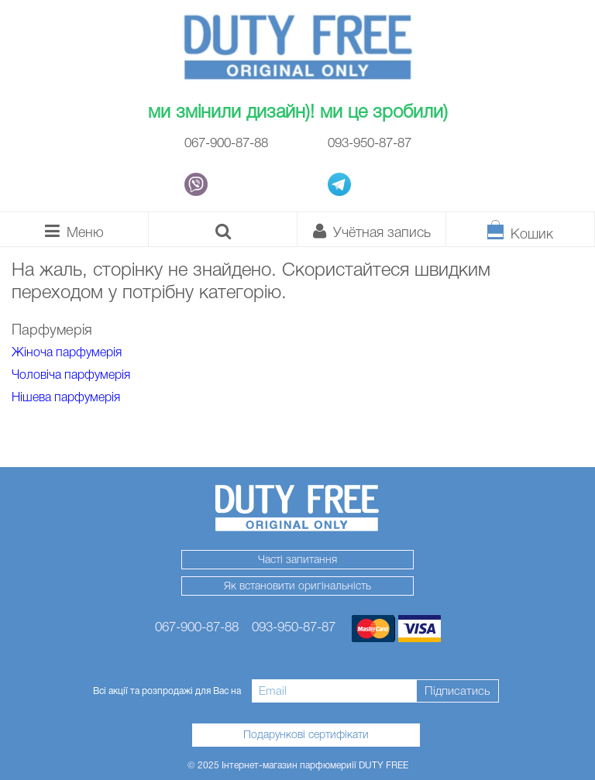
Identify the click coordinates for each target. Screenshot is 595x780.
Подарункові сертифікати (306, 734)
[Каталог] (74, 229)
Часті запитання (297, 559)
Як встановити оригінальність (297, 585)
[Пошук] (223, 229)
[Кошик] (520, 229)
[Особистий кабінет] (372, 229)
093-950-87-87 (369, 143)
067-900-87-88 (226, 143)
